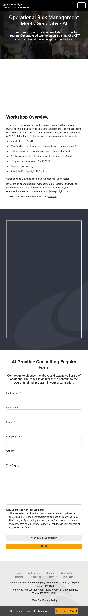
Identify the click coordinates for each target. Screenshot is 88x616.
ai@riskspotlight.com (57, 191)
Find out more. (41, 611)
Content (50, 573)
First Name (44, 397)
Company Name (44, 440)
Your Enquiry (44, 484)
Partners (52, 576)
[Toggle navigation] (81, 5)
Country (44, 455)
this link (52, 196)
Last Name (44, 411)
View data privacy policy (44, 537)
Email (44, 426)
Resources (35, 576)
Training (19, 576)
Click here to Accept (66, 611)
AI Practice (34, 573)
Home (18, 573)
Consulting (66, 573)
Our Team (68, 576)
